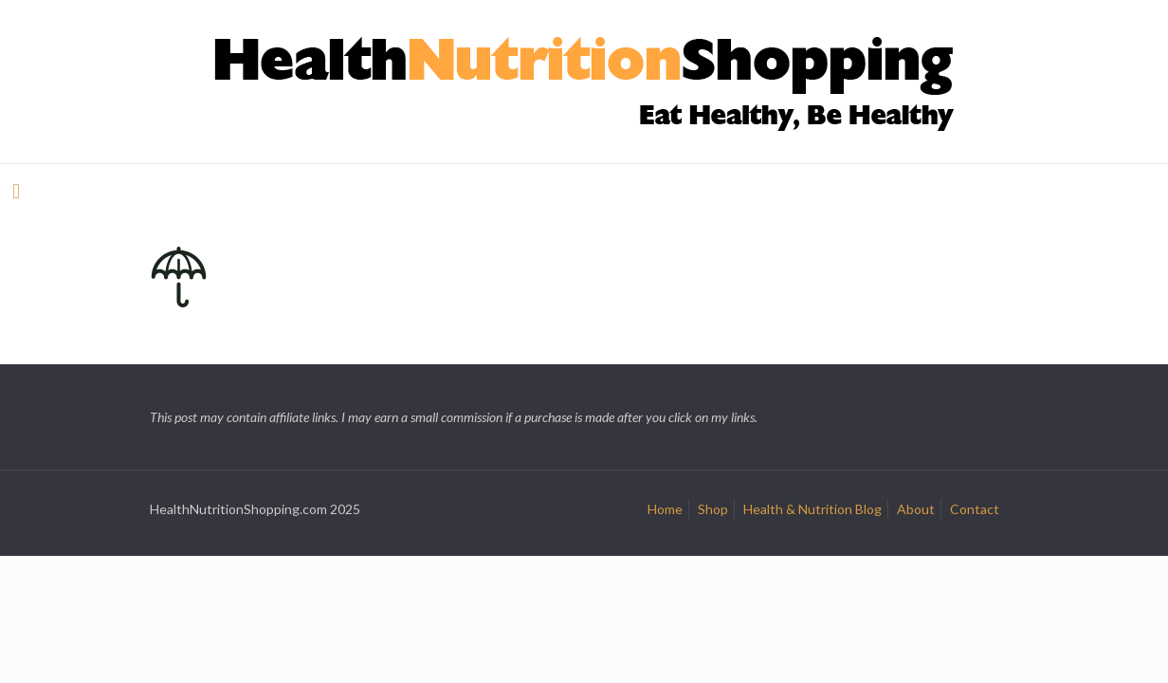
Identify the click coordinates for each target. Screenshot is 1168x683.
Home (665, 509)
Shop (713, 509)
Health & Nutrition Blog (812, 509)
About (916, 509)
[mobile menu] (16, 191)
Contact (974, 509)
